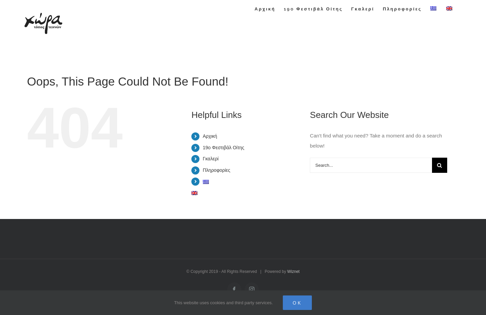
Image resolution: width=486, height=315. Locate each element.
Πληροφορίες (217, 170)
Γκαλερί (211, 158)
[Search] (439, 165)
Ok (297, 303)
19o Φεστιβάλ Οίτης (223, 147)
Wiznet (293, 271)
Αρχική (210, 136)
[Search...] (371, 165)
